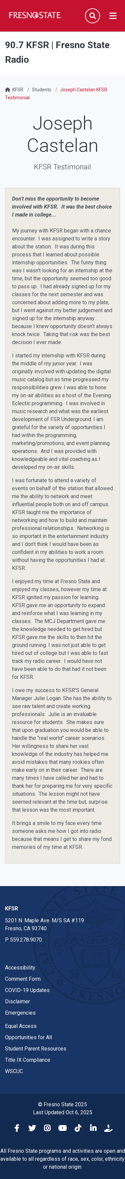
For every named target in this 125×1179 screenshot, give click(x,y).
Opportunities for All (28, 1037)
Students (41, 89)
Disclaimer (17, 1001)
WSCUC (14, 1071)
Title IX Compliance (27, 1060)
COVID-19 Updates (27, 990)
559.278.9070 (26, 940)
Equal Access (21, 1026)
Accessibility (20, 967)
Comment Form (23, 979)
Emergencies (20, 1013)
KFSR (17, 89)
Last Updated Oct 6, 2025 (62, 1112)
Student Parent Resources (35, 1048)
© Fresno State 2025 (62, 1104)
